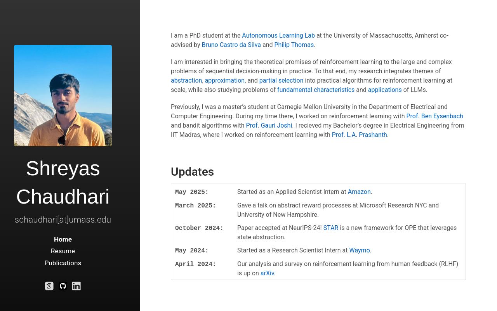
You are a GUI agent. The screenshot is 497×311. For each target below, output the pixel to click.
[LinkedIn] (76, 288)
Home (63, 239)
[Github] (63, 288)
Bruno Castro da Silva (231, 44)
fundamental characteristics (316, 89)
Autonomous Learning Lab (278, 35)
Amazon (359, 191)
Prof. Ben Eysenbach (434, 116)
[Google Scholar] (49, 288)
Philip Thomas (294, 44)
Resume (63, 251)
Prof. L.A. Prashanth (359, 134)
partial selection (281, 80)
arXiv (267, 273)
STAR (331, 228)
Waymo (359, 250)
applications (385, 89)
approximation (225, 80)
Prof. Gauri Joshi (269, 125)
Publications (62, 263)
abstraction (186, 80)
